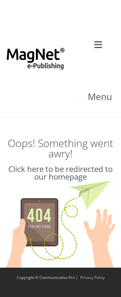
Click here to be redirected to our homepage (60, 172)
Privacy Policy (92, 277)
